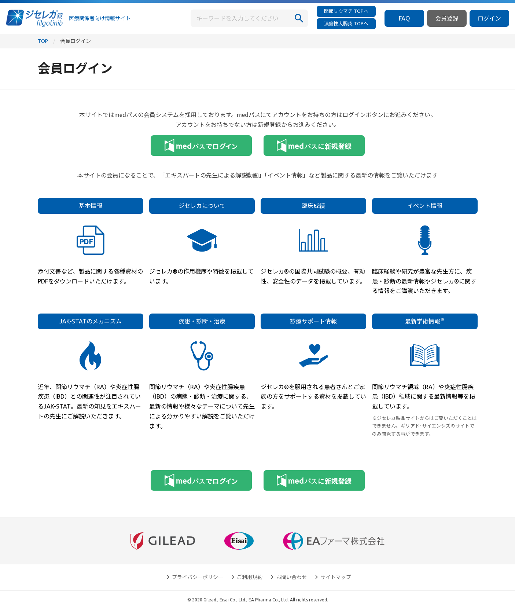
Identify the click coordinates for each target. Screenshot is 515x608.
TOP (43, 41)
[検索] (299, 18)
